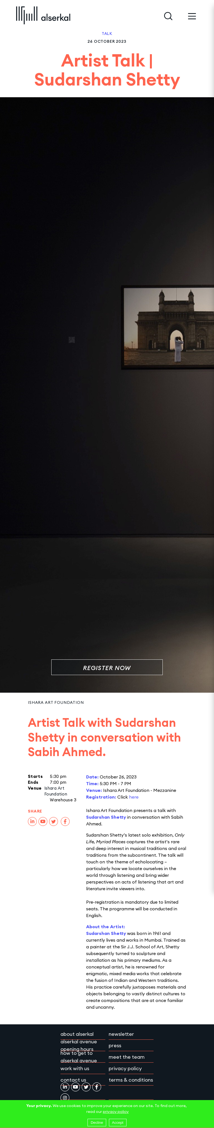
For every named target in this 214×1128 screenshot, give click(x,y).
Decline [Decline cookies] (97, 1122)
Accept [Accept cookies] (117, 1122)
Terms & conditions (131, 1080)
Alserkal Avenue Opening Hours (78, 1045)
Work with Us (74, 1068)
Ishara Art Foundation (56, 702)
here (133, 797)
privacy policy (116, 1111)
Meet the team (127, 1057)
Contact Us (73, 1080)
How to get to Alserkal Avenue (78, 1057)
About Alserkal (77, 1034)
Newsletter (121, 1034)
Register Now (107, 668)
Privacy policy (125, 1068)
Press (115, 1045)
